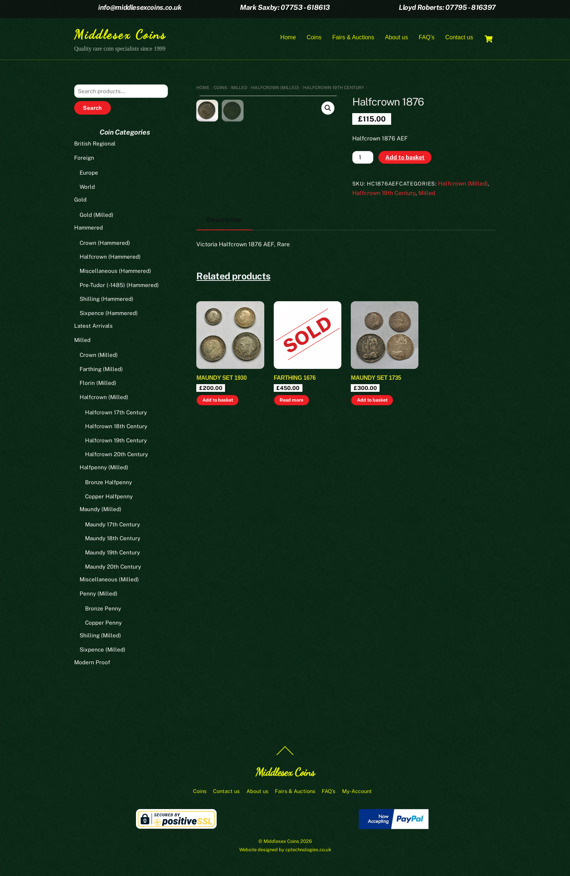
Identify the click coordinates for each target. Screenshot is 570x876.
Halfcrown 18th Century (116, 427)
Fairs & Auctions (353, 38)
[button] (327, 109)
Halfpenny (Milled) (104, 468)
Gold (80, 201)
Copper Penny (103, 623)
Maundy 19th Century (112, 553)
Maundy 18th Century (112, 539)
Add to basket (405, 158)
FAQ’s (426, 38)
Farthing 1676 (295, 445)
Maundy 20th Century (113, 567)
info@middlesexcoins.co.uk (139, 7)
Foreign (84, 158)
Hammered (88, 229)
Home (288, 38)
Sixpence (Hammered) (109, 314)
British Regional (95, 145)
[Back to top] (285, 755)
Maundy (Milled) (100, 510)
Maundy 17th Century (112, 525)
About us (396, 38)
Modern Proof (92, 663)
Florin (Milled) (98, 384)
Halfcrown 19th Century (333, 88)
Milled (239, 88)
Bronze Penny (103, 609)
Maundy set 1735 (376, 445)
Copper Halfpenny (109, 497)
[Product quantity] (362, 158)
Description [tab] (224, 287)
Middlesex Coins (281, 842)
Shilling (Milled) (100, 636)
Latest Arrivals (93, 327)
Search (92, 109)
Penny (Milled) (98, 594)
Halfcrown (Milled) (275, 88)
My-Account (357, 792)
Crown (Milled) (99, 356)
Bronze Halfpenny (108, 483)
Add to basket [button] (217, 467)
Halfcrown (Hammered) (110, 258)
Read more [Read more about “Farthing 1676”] (291, 467)
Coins (313, 38)
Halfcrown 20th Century (116, 455)
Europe (89, 174)
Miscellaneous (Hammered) (115, 272)
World (87, 187)
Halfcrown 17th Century (116, 413)
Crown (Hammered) (105, 244)
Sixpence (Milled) (102, 651)
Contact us (459, 38)
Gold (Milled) (96, 216)
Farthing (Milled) (101, 370)
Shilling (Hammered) (106, 300)
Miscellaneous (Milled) (109, 580)
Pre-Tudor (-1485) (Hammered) (119, 286)
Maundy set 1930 (221, 445)
